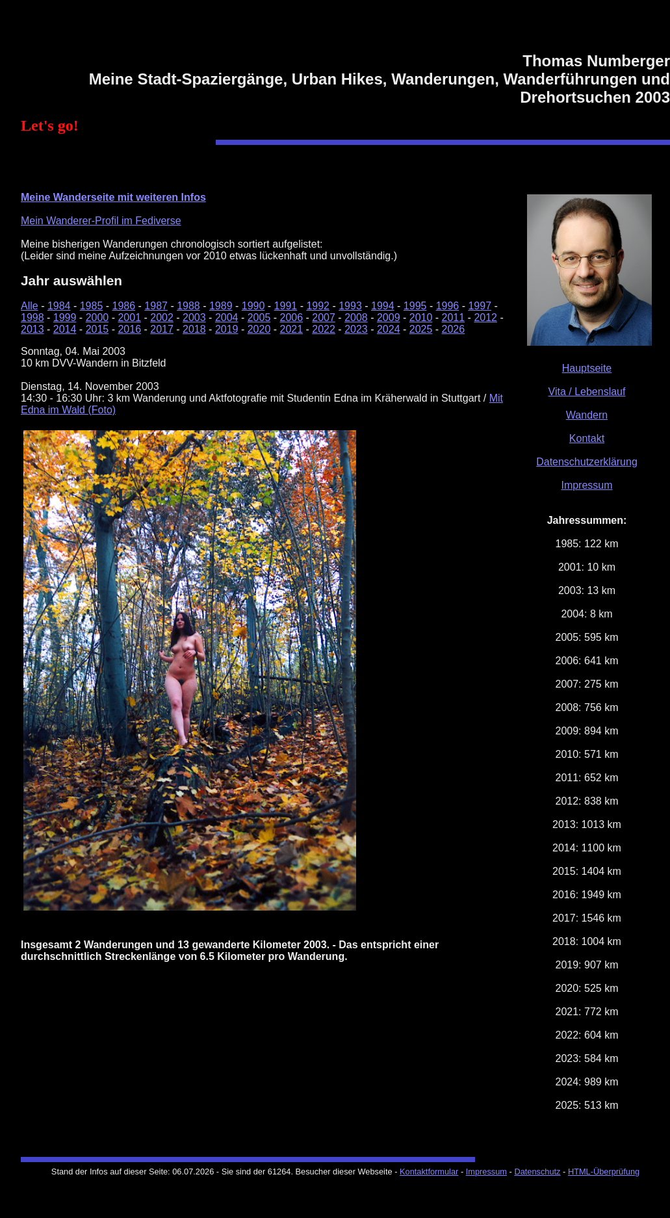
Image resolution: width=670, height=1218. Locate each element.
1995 (415, 305)
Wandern (587, 415)
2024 (388, 329)
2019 (226, 329)
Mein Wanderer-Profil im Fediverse (101, 220)
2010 (421, 317)
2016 (129, 329)
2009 (388, 317)
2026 (453, 329)
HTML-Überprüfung (603, 1171)
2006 (291, 317)
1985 (91, 305)
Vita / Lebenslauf (587, 391)
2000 (97, 317)
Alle (29, 305)
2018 (194, 329)
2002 (162, 317)
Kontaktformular (429, 1171)
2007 (323, 317)
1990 (253, 305)
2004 (226, 317)
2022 (323, 329)
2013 (32, 329)
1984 (59, 305)
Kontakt (586, 438)
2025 (421, 329)
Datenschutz (537, 1171)
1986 (124, 305)
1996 (447, 305)
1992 (317, 305)
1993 (350, 305)
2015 (97, 329)
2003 (194, 317)
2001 (129, 317)
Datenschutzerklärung (587, 461)
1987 (156, 305)
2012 (485, 317)
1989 (221, 305)
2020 (259, 329)
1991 (286, 305)
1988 (188, 305)
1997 (479, 305)
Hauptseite (587, 368)
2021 (291, 329)
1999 (65, 317)
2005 (259, 317)
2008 (356, 317)
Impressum (586, 485)
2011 (453, 317)
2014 (65, 329)
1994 (382, 305)
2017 (162, 329)
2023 (356, 329)
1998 (32, 317)
